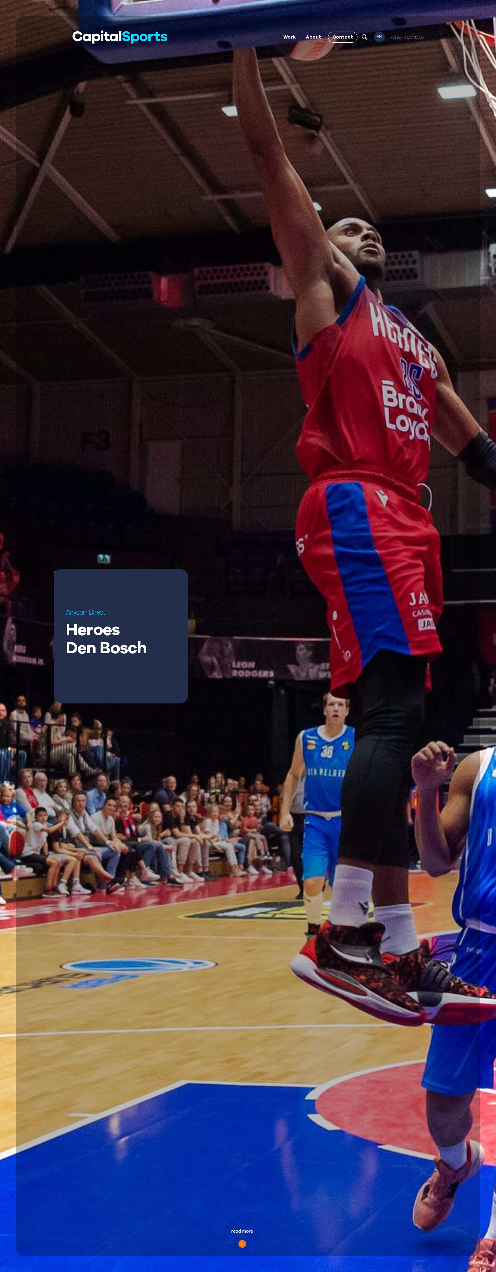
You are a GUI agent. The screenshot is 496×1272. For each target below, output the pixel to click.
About (313, 37)
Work (289, 37)
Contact (342, 37)
